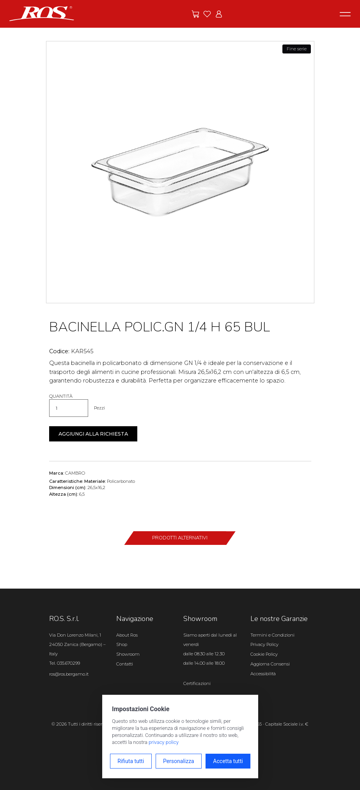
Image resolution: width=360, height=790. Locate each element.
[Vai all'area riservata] (219, 14)
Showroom (128, 654)
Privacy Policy (264, 644)
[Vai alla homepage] (41, 13)
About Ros (127, 635)
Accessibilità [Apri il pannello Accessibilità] (263, 673)
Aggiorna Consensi (270, 664)
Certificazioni (197, 683)
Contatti (124, 664)
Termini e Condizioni (272, 635)
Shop (121, 644)
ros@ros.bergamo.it (69, 674)
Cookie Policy (264, 654)
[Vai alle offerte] (195, 14)
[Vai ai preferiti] (207, 14)
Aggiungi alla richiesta (93, 434)
